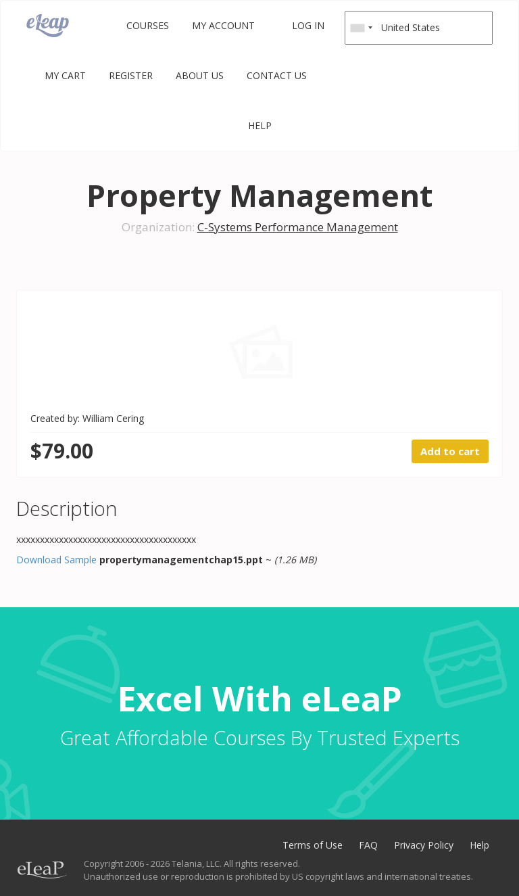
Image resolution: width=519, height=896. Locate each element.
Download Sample (56, 559)
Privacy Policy (423, 845)
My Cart (65, 75)
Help (260, 125)
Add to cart (450, 451)
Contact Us (277, 75)
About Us (200, 75)
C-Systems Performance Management (297, 227)
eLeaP (47, 25)
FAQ (368, 845)
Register (131, 75)
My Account (223, 25)
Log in (308, 25)
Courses (147, 25)
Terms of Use (312, 845)
